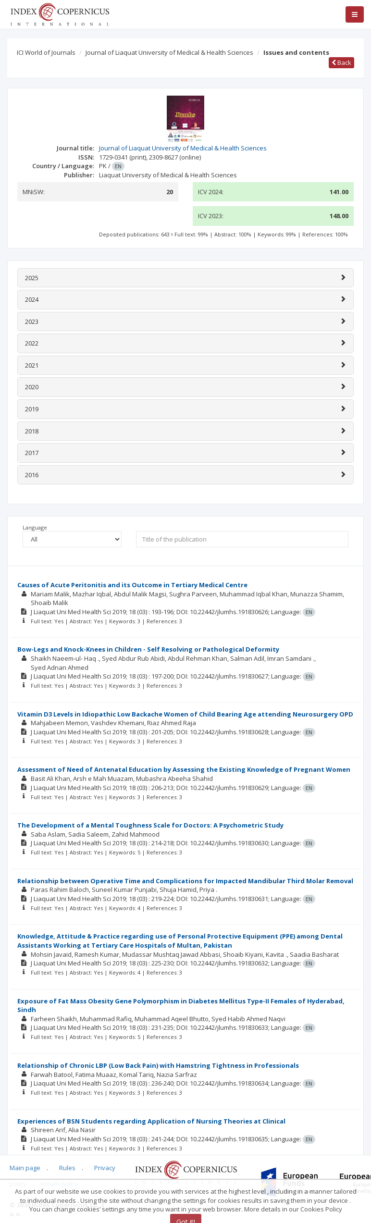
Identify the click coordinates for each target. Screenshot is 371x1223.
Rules (67, 1167)
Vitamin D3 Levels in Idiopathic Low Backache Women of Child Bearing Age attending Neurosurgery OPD (185, 714)
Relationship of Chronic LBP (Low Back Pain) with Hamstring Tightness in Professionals (158, 1065)
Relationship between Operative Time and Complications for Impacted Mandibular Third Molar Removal (185, 881)
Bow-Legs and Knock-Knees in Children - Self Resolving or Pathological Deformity (148, 649)
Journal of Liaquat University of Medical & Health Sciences (169, 52)
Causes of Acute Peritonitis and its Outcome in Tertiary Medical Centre (132, 585)
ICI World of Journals (46, 52)
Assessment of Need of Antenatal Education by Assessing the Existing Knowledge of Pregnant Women (183, 769)
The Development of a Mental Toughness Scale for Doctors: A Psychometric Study (150, 825)
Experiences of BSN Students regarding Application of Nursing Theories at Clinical (151, 1121)
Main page (25, 1167)
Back (341, 62)
